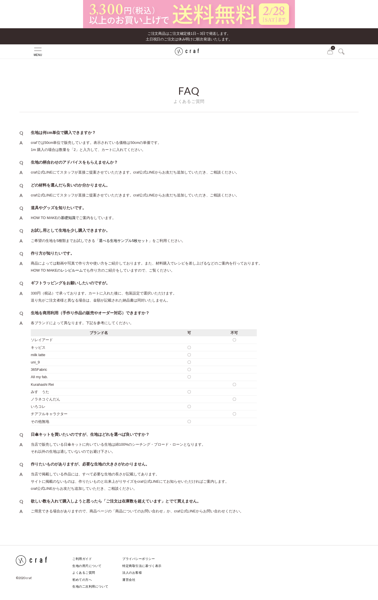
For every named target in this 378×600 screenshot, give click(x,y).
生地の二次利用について (90, 586)
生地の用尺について (87, 565)
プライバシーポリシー (138, 558)
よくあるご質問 (83, 572)
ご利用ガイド (82, 558)
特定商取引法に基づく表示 (142, 565)
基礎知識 (68, 218)
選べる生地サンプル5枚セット (124, 241)
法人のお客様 (132, 572)
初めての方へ (82, 579)
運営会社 (128, 579)
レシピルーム (72, 270)
